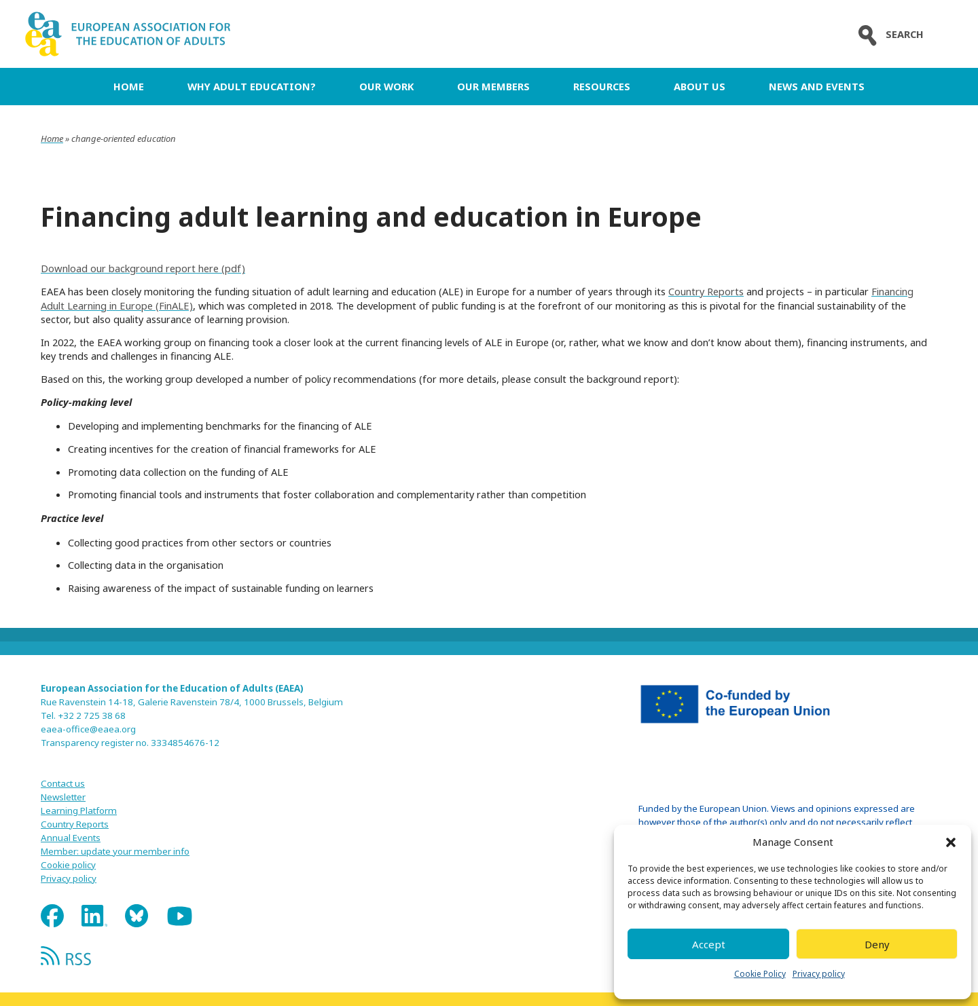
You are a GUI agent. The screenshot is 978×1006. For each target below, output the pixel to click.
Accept (708, 944)
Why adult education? (251, 86)
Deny (877, 944)
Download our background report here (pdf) (143, 268)
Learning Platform (79, 810)
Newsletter (63, 797)
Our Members (493, 86)
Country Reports (706, 291)
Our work (386, 86)
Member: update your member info (115, 851)
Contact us (63, 783)
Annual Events (71, 838)
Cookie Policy (760, 974)
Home (128, 86)
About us (699, 86)
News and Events (817, 86)
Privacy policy (819, 974)
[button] (951, 842)
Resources (601, 86)
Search (888, 34)
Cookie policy (68, 865)
